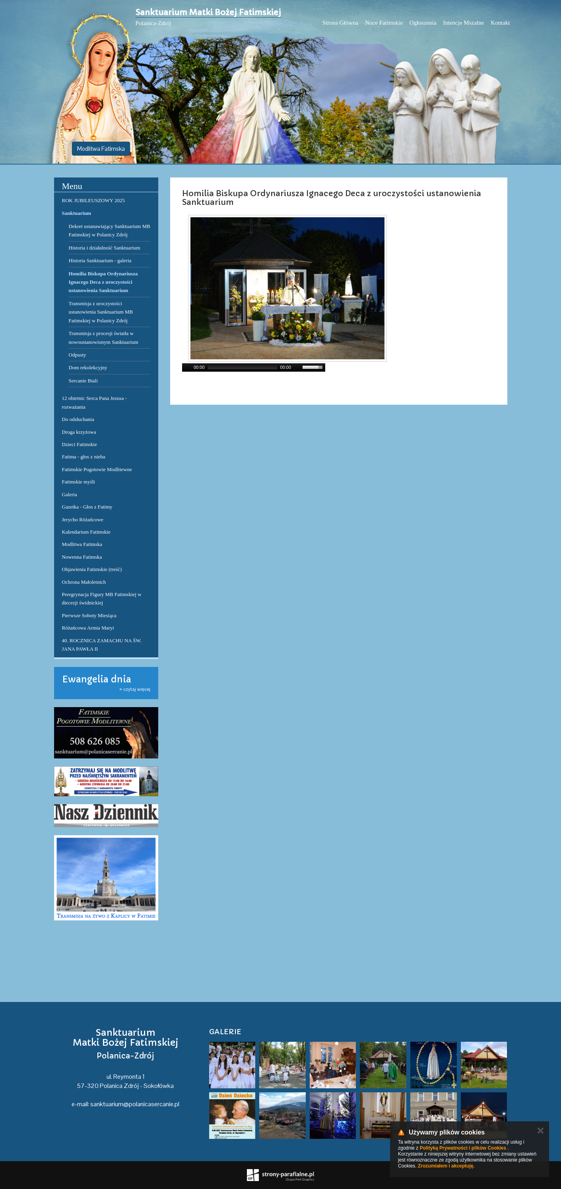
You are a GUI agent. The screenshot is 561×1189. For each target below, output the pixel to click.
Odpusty (77, 355)
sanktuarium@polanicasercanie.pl (134, 1104)
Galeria (69, 494)
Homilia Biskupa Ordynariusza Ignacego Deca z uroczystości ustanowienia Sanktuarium (103, 282)
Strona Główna (340, 22)
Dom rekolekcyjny (88, 367)
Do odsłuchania (78, 419)
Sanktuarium (76, 213)
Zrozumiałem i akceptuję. (446, 1166)
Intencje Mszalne (463, 22)
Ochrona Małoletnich (84, 582)
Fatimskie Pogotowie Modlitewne (97, 469)
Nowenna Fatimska (82, 557)
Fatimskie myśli (78, 482)
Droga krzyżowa (79, 432)
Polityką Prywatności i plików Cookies (463, 1148)
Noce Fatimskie (384, 22)
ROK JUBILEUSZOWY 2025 (93, 200)
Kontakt (500, 22)
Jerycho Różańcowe (82, 519)
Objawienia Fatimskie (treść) (92, 569)
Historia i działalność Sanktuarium (104, 248)
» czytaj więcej (134, 689)
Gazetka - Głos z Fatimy (87, 507)
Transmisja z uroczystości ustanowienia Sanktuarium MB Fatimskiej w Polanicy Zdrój (101, 312)
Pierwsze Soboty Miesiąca (89, 615)
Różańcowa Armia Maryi (88, 628)
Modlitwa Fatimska (101, 148)
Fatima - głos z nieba (83, 457)
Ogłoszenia (423, 22)
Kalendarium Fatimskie (86, 532)
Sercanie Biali (83, 381)
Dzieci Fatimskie (79, 444)
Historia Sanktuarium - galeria (100, 260)
